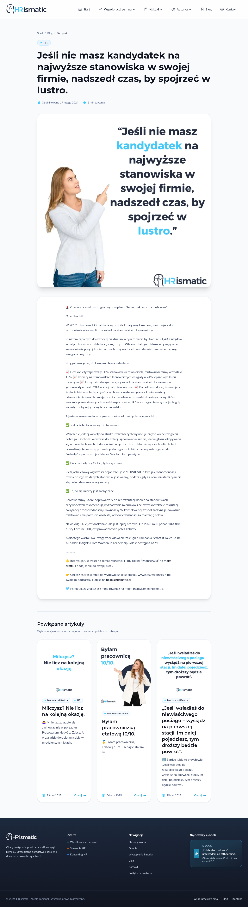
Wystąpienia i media (141, 854)
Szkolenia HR (76, 848)
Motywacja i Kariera (56, 700)
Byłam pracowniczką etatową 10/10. (118, 728)
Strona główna (137, 842)
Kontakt (133, 866)
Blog (50, 33)
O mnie (133, 848)
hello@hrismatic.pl (118, 579)
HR (43, 42)
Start (40, 33)
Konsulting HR (77, 854)
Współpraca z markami (82, 842)
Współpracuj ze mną (206, 898)
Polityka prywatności (141, 873)
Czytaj (80, 795)
